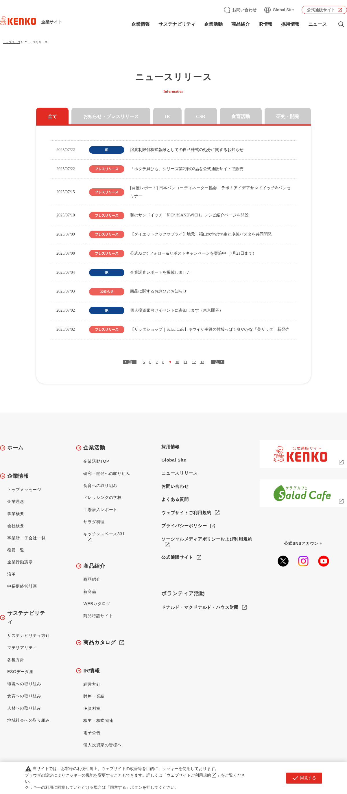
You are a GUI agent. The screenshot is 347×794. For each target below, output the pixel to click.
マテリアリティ (22, 647)
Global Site (283, 10)
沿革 (11, 574)
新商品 (89, 591)
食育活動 (240, 116)
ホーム (15, 448)
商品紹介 (240, 24)
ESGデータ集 (20, 671)
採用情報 (290, 24)
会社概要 (15, 525)
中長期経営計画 (22, 586)
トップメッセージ (24, 489)
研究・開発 (287, 116)
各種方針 (15, 659)
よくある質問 (175, 499)
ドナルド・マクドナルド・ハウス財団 (200, 607)
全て (52, 116)
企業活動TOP (96, 461)
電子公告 (91, 732)
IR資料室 (92, 708)
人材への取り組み (24, 708)
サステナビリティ (176, 24)
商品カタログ (99, 642)
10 (177, 362)
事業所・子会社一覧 (26, 538)
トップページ (11, 42)
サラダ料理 (94, 521)
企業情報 (140, 24)
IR (167, 116)
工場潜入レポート (100, 509)
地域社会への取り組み (28, 720)
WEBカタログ (96, 603)
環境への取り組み (24, 683)
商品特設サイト (98, 615)
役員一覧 (15, 550)
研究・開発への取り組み (106, 473)
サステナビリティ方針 (28, 635)
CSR (200, 116)
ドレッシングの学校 (102, 497)
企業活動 (213, 24)
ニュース (317, 24)
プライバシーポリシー (184, 525)
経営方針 (91, 684)
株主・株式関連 (98, 720)
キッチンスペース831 (104, 534)
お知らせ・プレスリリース (111, 116)
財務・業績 (94, 696)
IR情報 (265, 24)
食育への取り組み (24, 696)
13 (202, 362)
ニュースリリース (179, 472)
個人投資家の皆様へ (102, 744)
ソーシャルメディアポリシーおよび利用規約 (206, 538)
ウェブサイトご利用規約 (186, 512)
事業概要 (15, 513)
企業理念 (15, 501)
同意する (304, 778)
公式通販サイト (321, 10)
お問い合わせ (244, 10)
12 (194, 362)
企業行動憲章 (20, 562)
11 (185, 362)
